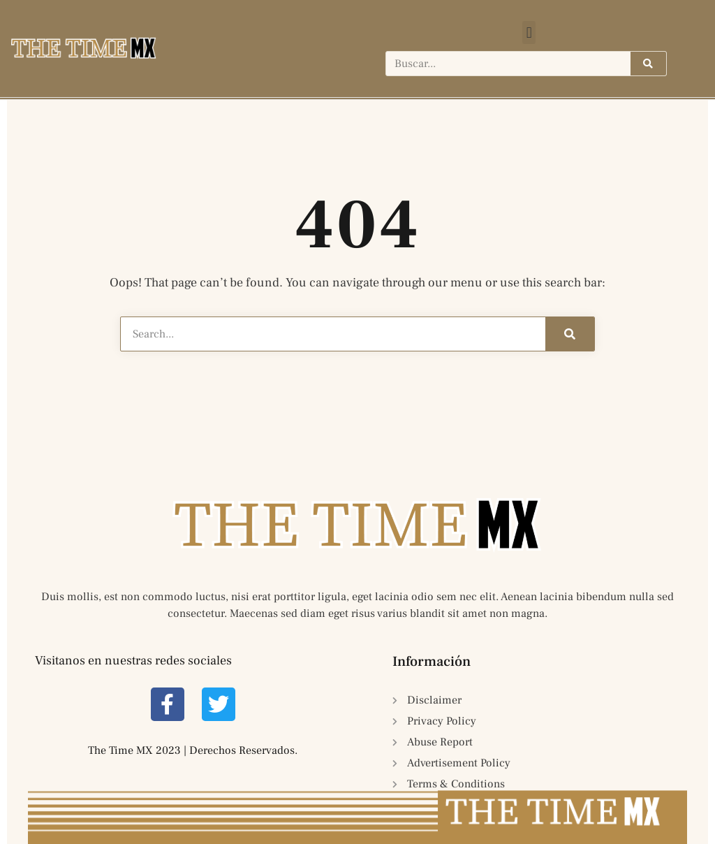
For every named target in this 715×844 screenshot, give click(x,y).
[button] (529, 32)
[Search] (648, 63)
